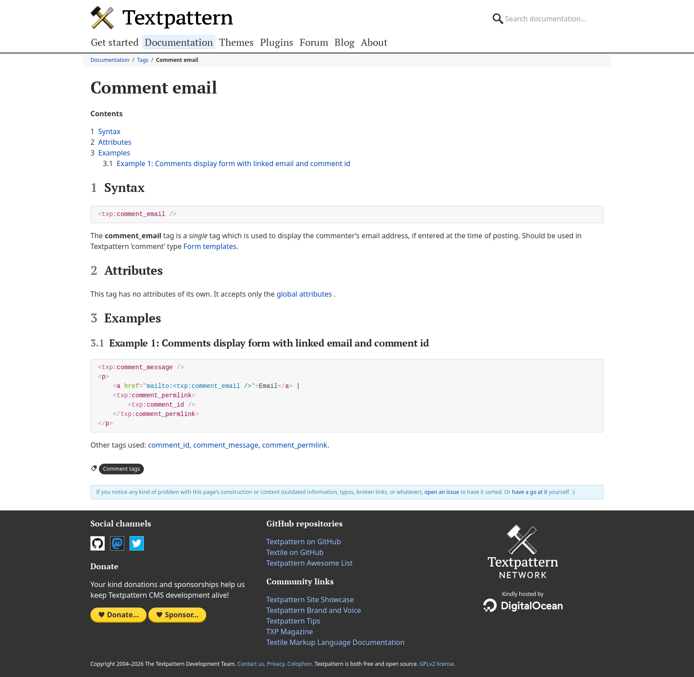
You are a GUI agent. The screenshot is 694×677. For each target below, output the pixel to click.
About (374, 42)
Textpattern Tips (293, 621)
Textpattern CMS (161, 17)
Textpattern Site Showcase (310, 599)
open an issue (442, 492)
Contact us (250, 664)
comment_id (168, 445)
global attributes (304, 294)
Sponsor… (177, 615)
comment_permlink (294, 445)
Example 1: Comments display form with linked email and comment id (234, 163)
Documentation (179, 42)
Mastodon (117, 543)
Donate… (118, 615)
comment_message (225, 445)
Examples (114, 153)
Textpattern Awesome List (309, 563)
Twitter (137, 543)
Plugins (277, 42)
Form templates (210, 246)
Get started (115, 42)
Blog (345, 42)
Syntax (109, 131)
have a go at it (529, 492)
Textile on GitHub (295, 552)
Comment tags (121, 469)
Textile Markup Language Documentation (335, 642)
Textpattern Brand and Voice (313, 610)
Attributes (114, 142)
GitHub (97, 543)
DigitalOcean (523, 605)
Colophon (299, 664)
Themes (236, 42)
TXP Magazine (289, 631)
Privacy (276, 664)
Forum (314, 42)
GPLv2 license (437, 664)
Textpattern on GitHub (303, 541)
